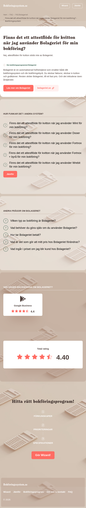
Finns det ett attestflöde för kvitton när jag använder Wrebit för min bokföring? (44, 164)
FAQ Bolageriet (21, 14)
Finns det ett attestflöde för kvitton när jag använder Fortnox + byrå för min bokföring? (45, 154)
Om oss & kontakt (56, 492)
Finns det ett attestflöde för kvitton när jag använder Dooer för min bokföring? (44, 135)
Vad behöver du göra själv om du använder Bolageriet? (43, 227)
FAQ (11, 14)
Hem (5, 14)
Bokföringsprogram (33, 492)
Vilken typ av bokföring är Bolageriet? (33, 220)
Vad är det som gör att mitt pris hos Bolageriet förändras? (45, 242)
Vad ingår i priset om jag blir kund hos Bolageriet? (40, 249)
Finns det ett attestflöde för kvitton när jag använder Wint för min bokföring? (45, 125)
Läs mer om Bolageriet (18, 88)
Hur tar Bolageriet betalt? (25, 234)
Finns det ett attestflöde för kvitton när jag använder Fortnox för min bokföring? (45, 145)
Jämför (77, 6)
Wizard (65, 6)
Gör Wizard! (43, 455)
